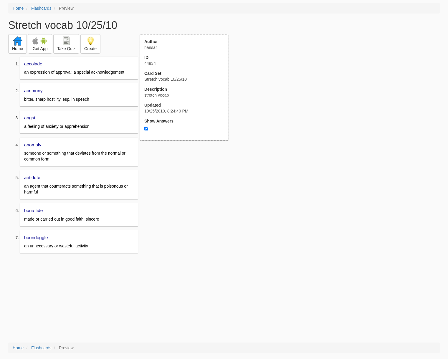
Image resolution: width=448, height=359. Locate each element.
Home (18, 8)
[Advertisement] (187, 198)
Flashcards (41, 8)
